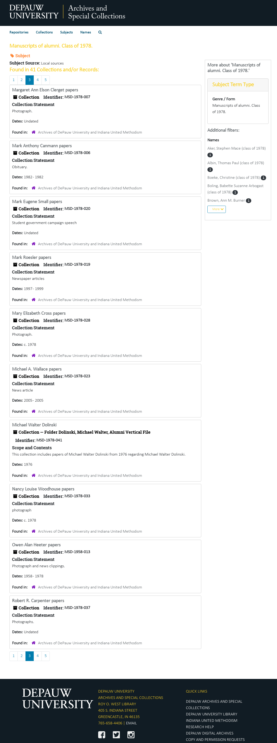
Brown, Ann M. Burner (226, 200)
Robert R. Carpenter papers (38, 601)
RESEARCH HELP (200, 727)
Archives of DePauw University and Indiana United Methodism (90, 132)
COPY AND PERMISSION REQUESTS (215, 740)
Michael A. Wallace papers (37, 369)
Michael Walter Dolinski (34, 425)
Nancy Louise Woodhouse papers (43, 489)
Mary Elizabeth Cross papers (39, 313)
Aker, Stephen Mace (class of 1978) (236, 148)
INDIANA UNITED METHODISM (211, 721)
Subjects (66, 32)
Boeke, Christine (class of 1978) (234, 178)
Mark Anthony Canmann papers (42, 146)
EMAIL (131, 723)
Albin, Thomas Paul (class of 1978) (235, 163)
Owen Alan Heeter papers (36, 545)
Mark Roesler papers (31, 257)
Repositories (18, 32)
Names (85, 32)
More (218, 209)
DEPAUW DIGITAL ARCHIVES (209, 733)
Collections (44, 32)
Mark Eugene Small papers (37, 202)
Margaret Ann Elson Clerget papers (45, 90)
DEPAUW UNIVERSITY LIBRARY (211, 714)
